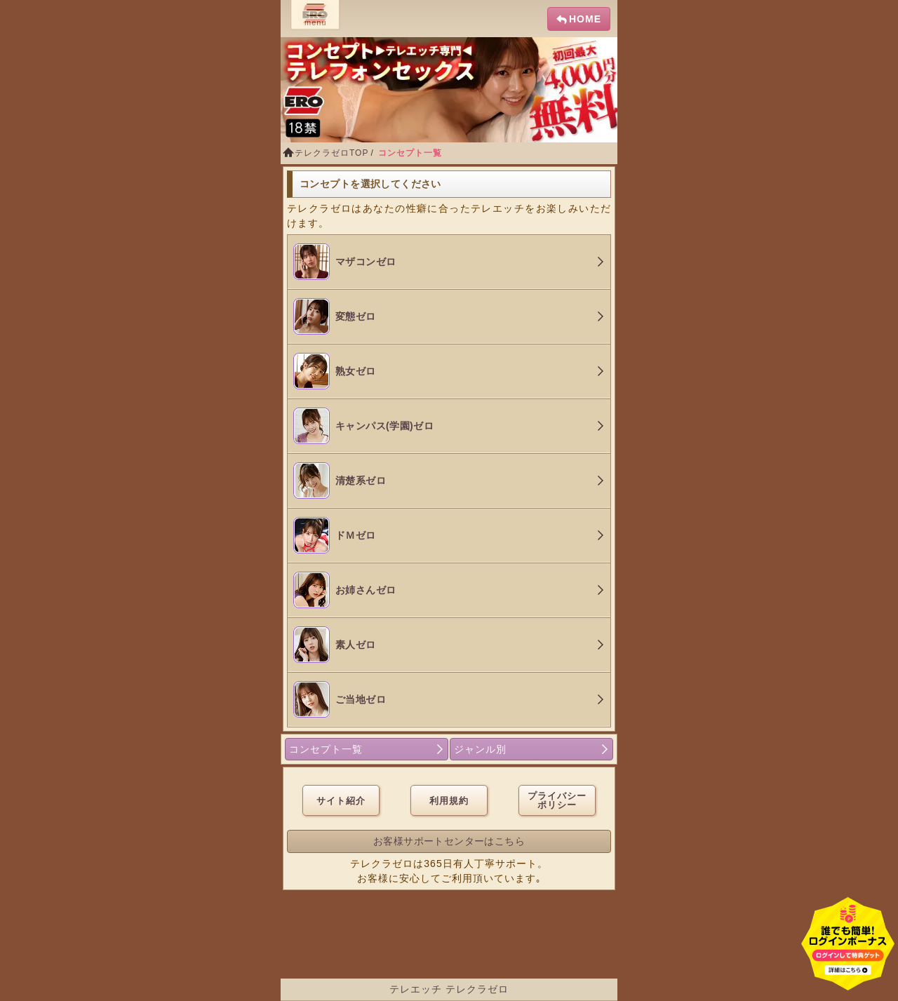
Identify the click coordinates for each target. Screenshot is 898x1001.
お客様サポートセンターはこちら (449, 841)
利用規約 (449, 800)
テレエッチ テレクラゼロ (449, 989)
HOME (585, 19)
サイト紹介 (341, 800)
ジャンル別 (480, 749)
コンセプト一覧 (326, 749)
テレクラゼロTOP (331, 153)
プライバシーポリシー (557, 800)
